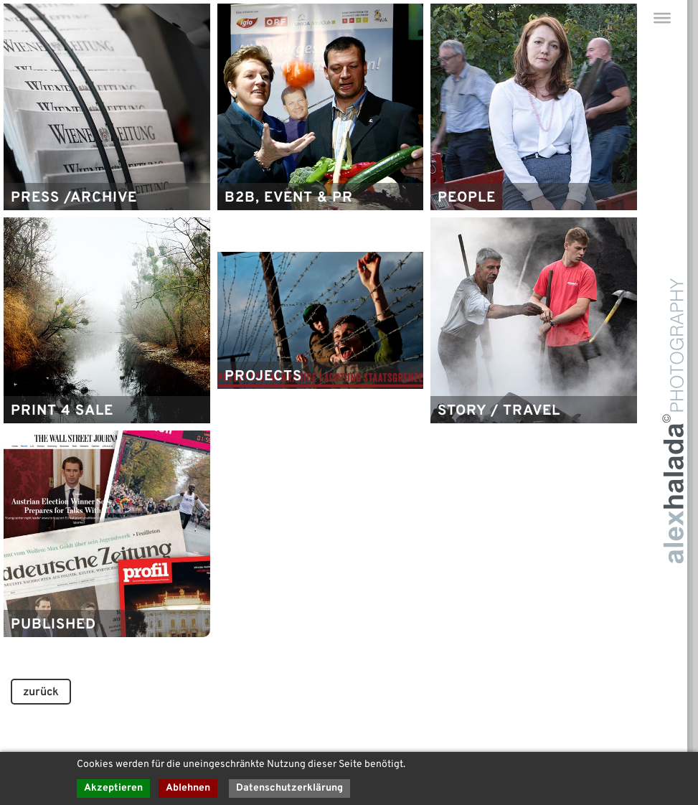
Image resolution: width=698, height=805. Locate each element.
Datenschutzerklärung (289, 788)
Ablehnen (188, 788)
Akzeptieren (113, 788)
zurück (41, 692)
